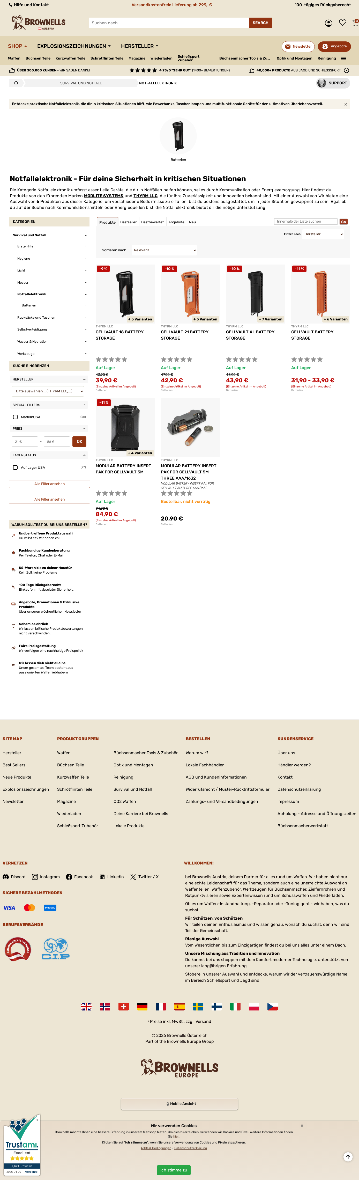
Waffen (14, 58)
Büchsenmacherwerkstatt (303, 825)
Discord (14, 876)
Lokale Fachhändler (205, 765)
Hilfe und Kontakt (28, 4)
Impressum (288, 801)
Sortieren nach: (115, 250)
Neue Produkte (17, 777)
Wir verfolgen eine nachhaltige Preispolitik (51, 651)
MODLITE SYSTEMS (104, 195)
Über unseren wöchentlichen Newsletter (50, 611)
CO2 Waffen (125, 801)
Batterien (101, 390)
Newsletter (13, 801)
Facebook (79, 877)
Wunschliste (344, 23)
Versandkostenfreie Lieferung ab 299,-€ (172, 4)
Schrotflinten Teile (107, 58)
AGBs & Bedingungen (156, 1148)
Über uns (286, 752)
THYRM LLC (145, 195)
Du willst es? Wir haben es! (39, 538)
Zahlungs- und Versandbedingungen (222, 801)
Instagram (46, 877)
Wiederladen (162, 58)
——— (343, 58)
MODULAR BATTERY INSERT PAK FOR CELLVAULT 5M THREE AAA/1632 (188, 472)
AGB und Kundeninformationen (216, 777)
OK (79, 441)
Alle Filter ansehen (49, 484)
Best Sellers (14, 765)
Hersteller (137, 46)
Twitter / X (144, 877)
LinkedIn (111, 877)
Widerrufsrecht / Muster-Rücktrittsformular (228, 789)
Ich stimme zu (173, 1170)
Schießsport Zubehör (188, 58)
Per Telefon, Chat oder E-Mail (41, 555)
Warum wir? (197, 752)
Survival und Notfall (133, 789)
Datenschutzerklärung (299, 789)
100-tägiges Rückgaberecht (323, 4)
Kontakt (285, 777)
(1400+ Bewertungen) (194, 70)
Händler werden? (294, 765)
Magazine (137, 58)
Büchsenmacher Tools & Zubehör (246, 58)
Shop (15, 46)
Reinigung (327, 58)
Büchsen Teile (38, 58)
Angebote (339, 46)
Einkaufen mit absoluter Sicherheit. (46, 589)
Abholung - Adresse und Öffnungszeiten (317, 813)
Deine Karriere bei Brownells (141, 813)
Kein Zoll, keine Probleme (38, 572)
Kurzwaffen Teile (70, 58)
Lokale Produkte (129, 825)
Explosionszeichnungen (71, 46)
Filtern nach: (292, 234)
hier (176, 1136)
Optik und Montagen (294, 58)
